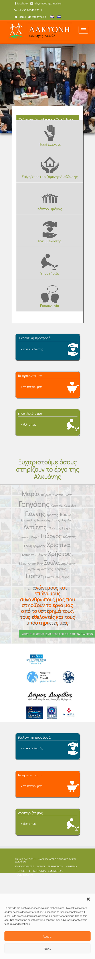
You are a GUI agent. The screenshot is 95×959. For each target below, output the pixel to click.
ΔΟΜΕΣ (41, 866)
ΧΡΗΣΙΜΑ (71, 866)
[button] (88, 899)
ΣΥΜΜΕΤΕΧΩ (55, 870)
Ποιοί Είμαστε (50, 144)
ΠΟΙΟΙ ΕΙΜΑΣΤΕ (24, 866)
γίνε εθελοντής (33, 349)
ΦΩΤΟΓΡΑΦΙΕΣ (24, 875)
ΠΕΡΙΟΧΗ (21, 870)
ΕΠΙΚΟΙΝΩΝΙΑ (37, 870)
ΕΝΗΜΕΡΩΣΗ (55, 866)
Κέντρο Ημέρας (49, 208)
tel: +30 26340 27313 (28, 10)
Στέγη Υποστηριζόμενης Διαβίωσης (50, 176)
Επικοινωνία (49, 305)
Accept (47, 936)
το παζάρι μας (32, 387)
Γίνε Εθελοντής (49, 240)
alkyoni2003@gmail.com (46, 3)
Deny (47, 948)
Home (20, 16)
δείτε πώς (29, 424)
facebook (21, 3)
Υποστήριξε (37, 16)
